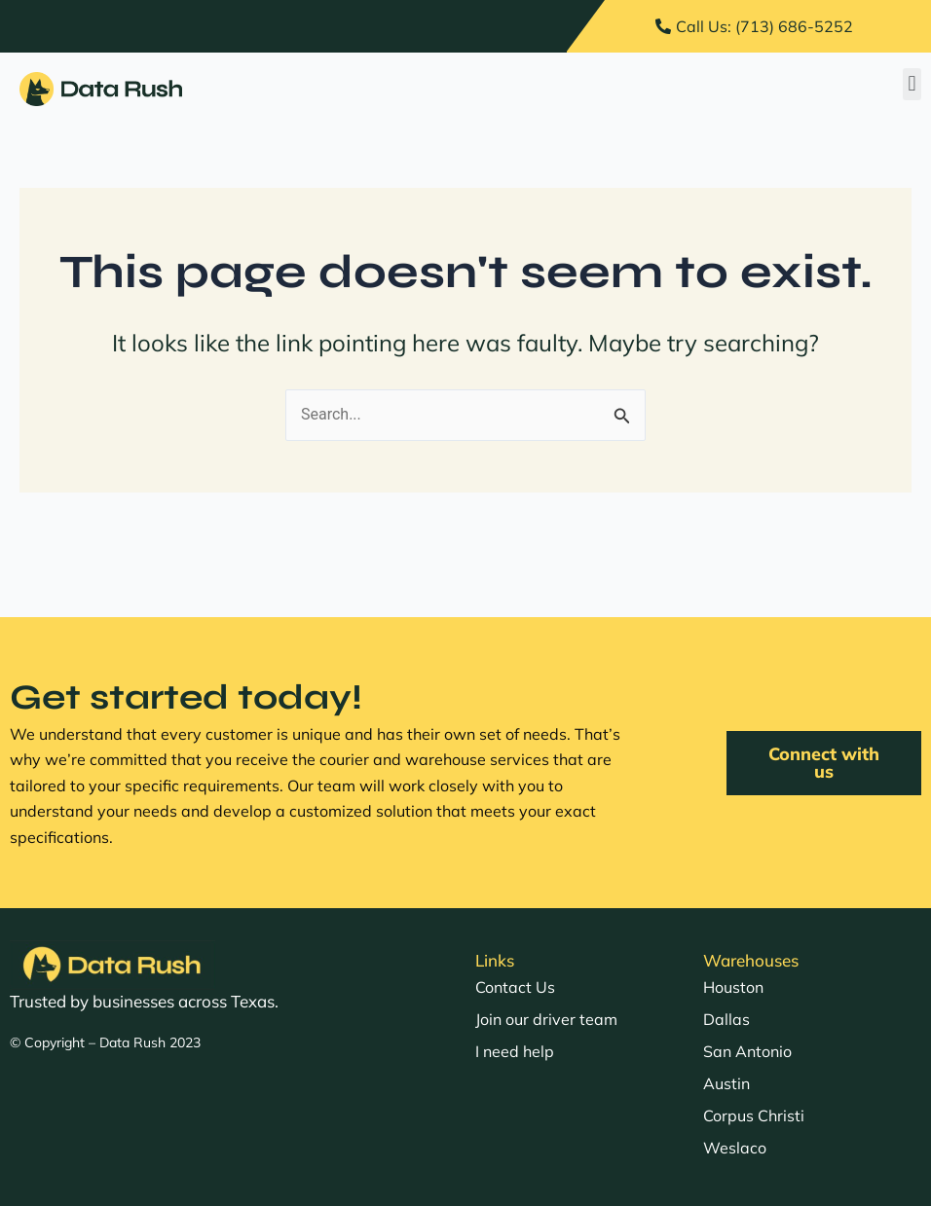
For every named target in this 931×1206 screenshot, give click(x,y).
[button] (912, 84)
